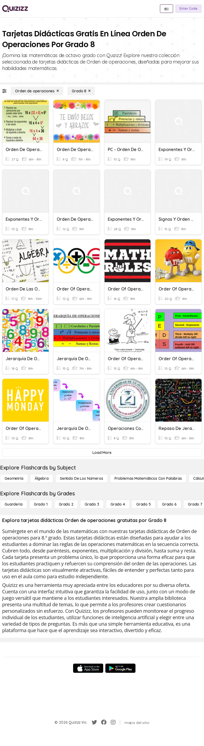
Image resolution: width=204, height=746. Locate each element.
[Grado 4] (118, 504)
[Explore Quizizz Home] (15, 8)
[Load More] (102, 452)
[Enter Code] (188, 8)
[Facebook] (103, 722)
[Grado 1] (40, 504)
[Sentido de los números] (81, 478)
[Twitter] (94, 722)
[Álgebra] (41, 478)
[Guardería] (13, 504)
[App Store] (88, 668)
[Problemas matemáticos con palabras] (148, 478)
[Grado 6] (169, 504)
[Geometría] (14, 478)
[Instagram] (113, 722)
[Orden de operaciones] (37, 91)
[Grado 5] (143, 504)
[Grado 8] (81, 91)
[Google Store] (120, 668)
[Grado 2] (66, 504)
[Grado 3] (92, 504)
